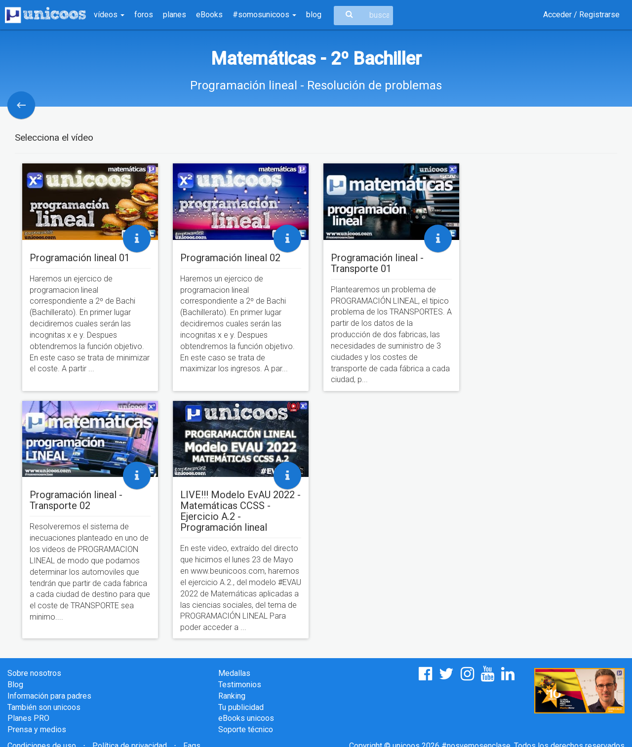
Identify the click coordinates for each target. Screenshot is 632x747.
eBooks (209, 14)
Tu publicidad (241, 707)
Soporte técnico (245, 729)
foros (143, 14)
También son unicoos (43, 707)
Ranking (231, 696)
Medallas (234, 673)
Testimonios (239, 684)
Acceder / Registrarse (581, 14)
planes (174, 14)
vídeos (109, 14)
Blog (15, 684)
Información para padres (49, 696)
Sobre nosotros (34, 673)
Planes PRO (28, 718)
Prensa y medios (36, 729)
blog (313, 14)
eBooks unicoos (246, 718)
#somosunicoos (264, 14)
